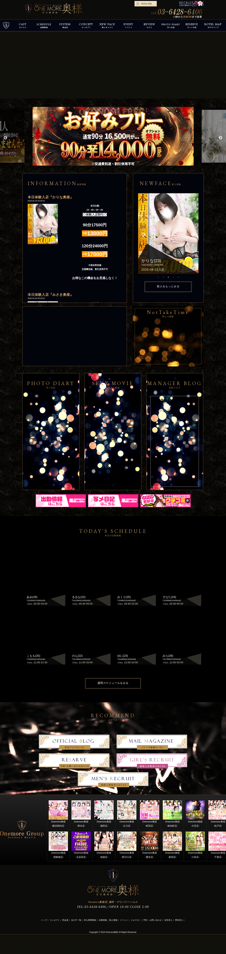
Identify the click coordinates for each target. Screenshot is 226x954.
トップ (44, 920)
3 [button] (168, 277)
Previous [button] (5, 137)
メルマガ (135, 920)
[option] (113, 136)
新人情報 (113, 920)
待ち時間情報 (90, 920)
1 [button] (158, 277)
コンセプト (55, 920)
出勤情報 (103, 920)
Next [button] (220, 137)
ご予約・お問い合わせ (151, 920)
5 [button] (178, 277)
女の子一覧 (76, 920)
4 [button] (173, 277)
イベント (124, 920)
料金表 (65, 920)
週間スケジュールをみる (113, 683)
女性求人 (168, 920)
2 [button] (163, 277)
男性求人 (179, 920)
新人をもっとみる (168, 286)
